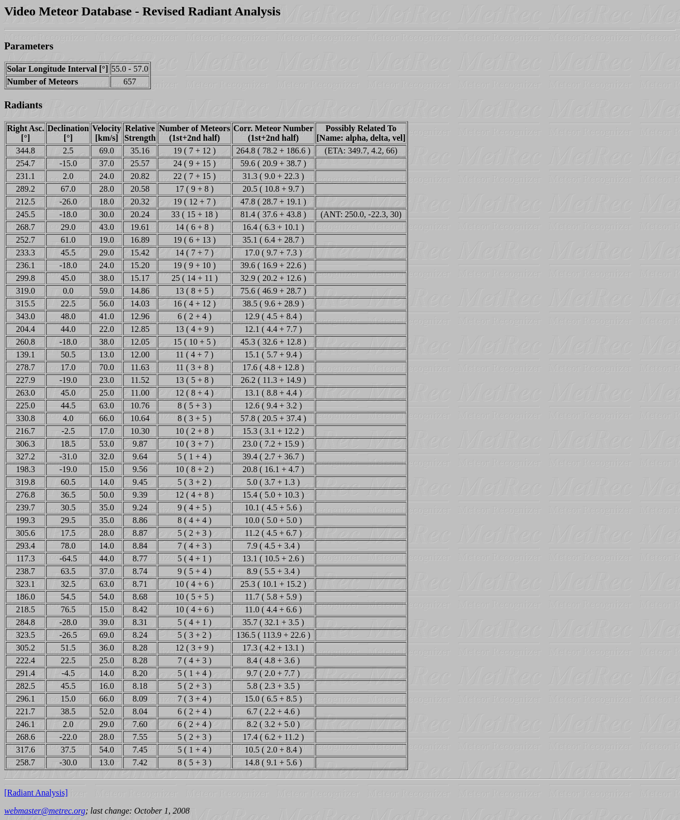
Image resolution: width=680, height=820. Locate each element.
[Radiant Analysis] (36, 792)
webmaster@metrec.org (45, 810)
